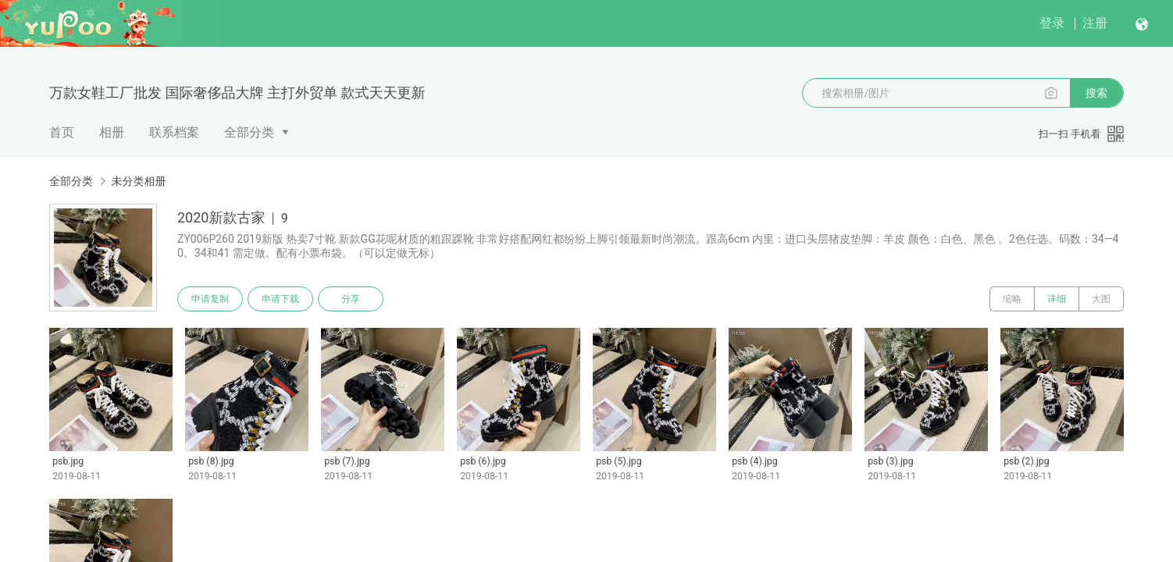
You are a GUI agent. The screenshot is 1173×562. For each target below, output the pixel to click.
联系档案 (174, 132)
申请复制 (210, 298)
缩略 (1012, 298)
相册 (111, 132)
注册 (1094, 23)
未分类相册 (138, 181)
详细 (1056, 298)
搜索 (1096, 93)
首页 (61, 132)
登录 (1051, 23)
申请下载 (280, 298)
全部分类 (249, 132)
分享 (350, 298)
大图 (1101, 298)
